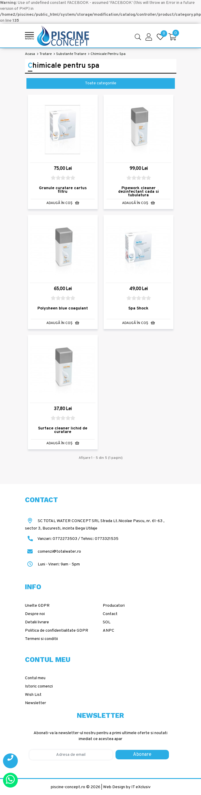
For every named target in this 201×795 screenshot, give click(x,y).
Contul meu (35, 677)
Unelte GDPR (37, 605)
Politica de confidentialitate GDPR (56, 630)
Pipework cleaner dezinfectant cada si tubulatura (138, 192)
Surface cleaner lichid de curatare (62, 430)
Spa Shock (138, 308)
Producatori (114, 605)
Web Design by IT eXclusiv (127, 786)
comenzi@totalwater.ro (53, 551)
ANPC (108, 630)
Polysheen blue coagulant (62, 308)
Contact (110, 613)
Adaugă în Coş (62, 202)
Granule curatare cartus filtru (63, 190)
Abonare (142, 754)
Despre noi (35, 613)
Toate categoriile (100, 83)
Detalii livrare (37, 621)
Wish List (33, 694)
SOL (106, 621)
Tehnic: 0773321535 (99, 538)
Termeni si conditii (41, 638)
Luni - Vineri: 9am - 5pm (52, 564)
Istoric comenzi (39, 686)
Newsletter (35, 702)
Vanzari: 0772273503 (57, 538)
